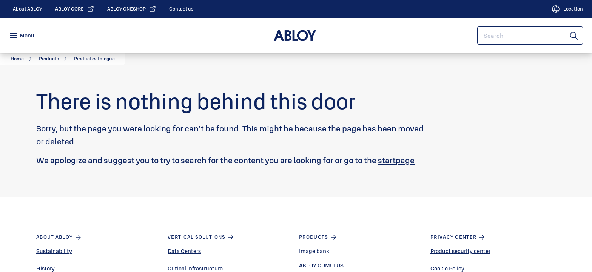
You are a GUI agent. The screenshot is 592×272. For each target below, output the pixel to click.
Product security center (460, 251)
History (45, 268)
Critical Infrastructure (195, 268)
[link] (27, 9)
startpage (396, 160)
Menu (27, 35)
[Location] (567, 9)
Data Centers (184, 251)
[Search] (574, 35)
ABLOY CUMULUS (321, 265)
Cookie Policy (447, 268)
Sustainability (54, 251)
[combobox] (530, 35)
